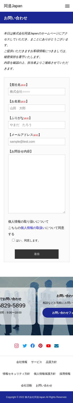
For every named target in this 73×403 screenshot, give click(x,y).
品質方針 (51, 362)
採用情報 (65, 373)
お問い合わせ (44, 385)
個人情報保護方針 (45, 373)
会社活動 (26, 385)
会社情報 (21, 362)
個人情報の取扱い (33, 227)
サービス (36, 362)
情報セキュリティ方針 (16, 373)
